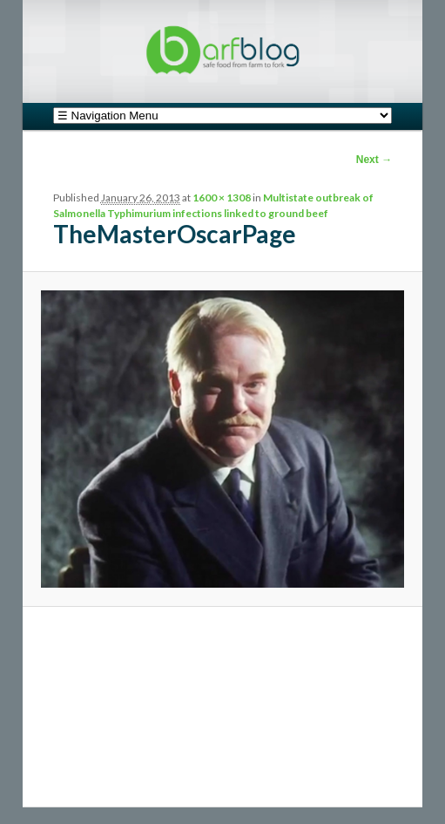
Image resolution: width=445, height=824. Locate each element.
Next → (374, 159)
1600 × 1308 (221, 197)
